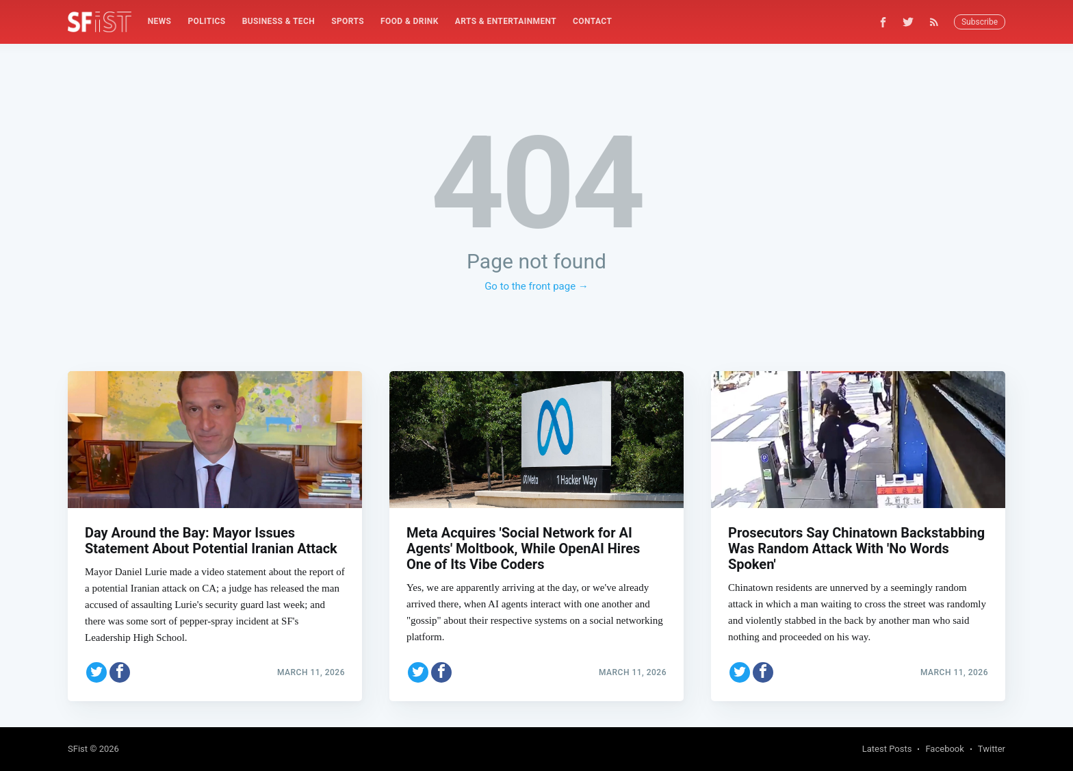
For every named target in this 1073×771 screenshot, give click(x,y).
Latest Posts (887, 749)
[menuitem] (160, 21)
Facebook (944, 749)
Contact (592, 21)
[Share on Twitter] (96, 671)
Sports (347, 21)
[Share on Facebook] (119, 671)
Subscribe (979, 22)
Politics (206, 21)
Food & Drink (409, 21)
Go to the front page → (536, 286)
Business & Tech (278, 21)
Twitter (991, 749)
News (160, 21)
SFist (78, 749)
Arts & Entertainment (505, 21)
